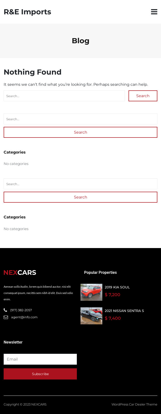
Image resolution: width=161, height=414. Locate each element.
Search (143, 96)
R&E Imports (27, 11)
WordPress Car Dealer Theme (134, 404)
